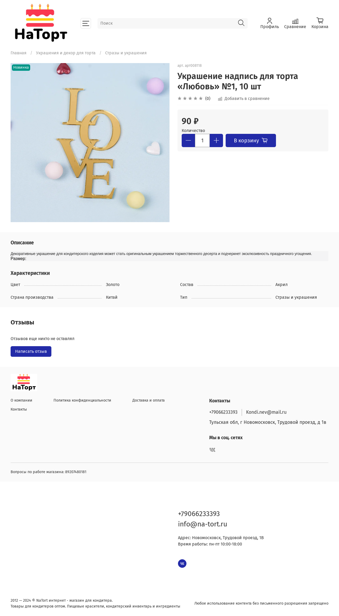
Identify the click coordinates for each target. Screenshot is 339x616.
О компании (21, 400)
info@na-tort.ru (202, 524)
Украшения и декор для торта (66, 52)
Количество (193, 130)
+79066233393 (223, 412)
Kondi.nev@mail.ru (266, 412)
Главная (18, 52)
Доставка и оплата (148, 400)
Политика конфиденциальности (82, 400)
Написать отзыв (31, 351)
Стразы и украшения (126, 52)
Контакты (19, 409)
